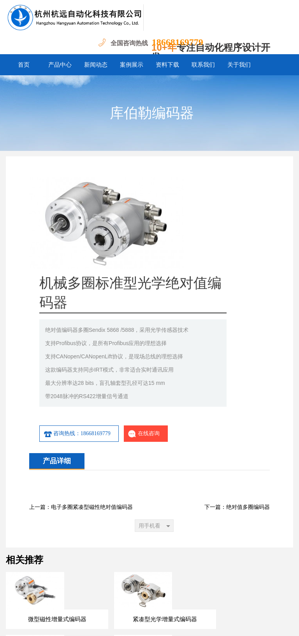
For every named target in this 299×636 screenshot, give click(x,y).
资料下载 (167, 65)
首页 (24, 65)
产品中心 (60, 65)
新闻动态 (95, 65)
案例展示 (131, 65)
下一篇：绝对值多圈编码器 (237, 419)
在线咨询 (223, 345)
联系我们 (203, 65)
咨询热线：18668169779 (156, 345)
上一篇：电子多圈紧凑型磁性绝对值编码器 (81, 419)
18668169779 (177, 42)
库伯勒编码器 (152, 113)
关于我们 (239, 65)
